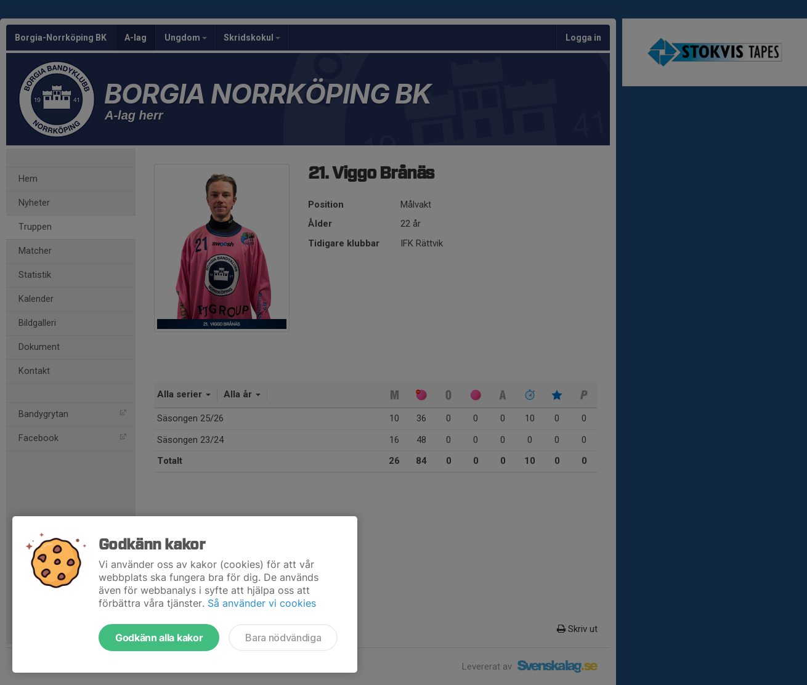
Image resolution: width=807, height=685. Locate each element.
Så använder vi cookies (262, 603)
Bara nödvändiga (283, 637)
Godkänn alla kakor (159, 637)
